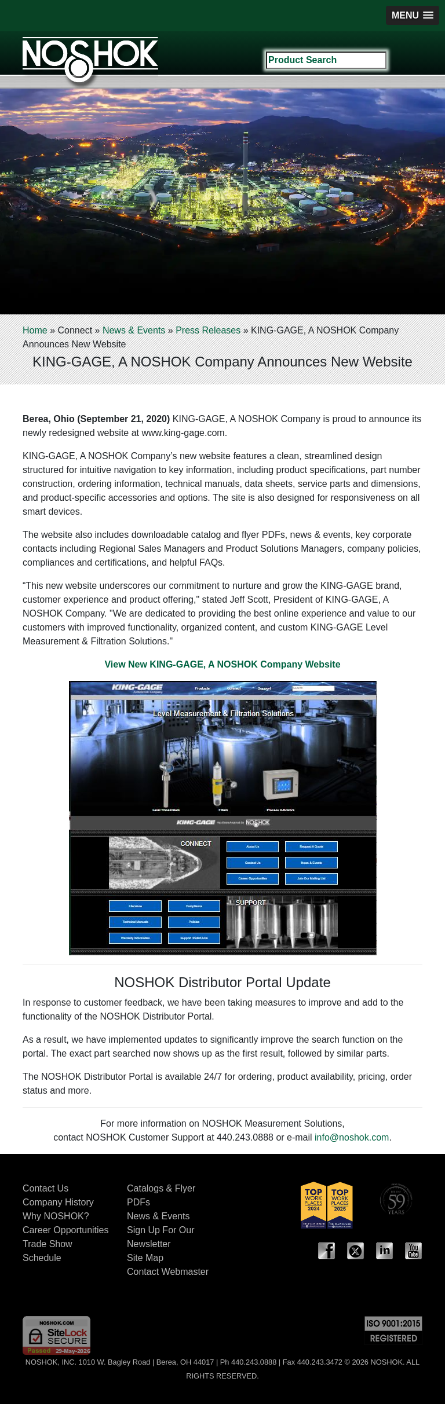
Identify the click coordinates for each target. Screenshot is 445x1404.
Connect (74, 330)
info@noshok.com (352, 1137)
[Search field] (326, 60)
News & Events (134, 330)
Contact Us (45, 1188)
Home (35, 330)
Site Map (145, 1258)
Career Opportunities (66, 1230)
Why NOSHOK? (56, 1216)
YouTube (413, 1251)
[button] (412, 15)
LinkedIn (384, 1251)
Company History (58, 1202)
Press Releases (208, 330)
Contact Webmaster (168, 1272)
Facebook (326, 1251)
